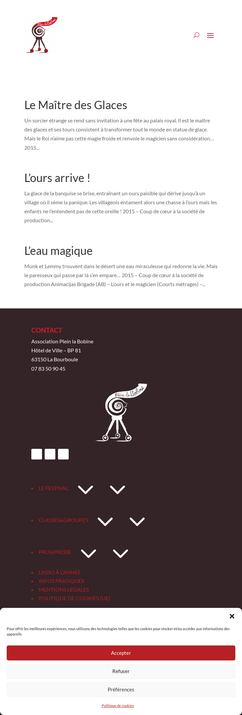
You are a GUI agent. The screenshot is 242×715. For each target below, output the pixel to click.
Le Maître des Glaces (75, 104)
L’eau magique (58, 250)
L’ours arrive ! (57, 177)
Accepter (121, 653)
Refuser (121, 671)
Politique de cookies (118, 705)
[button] (232, 616)
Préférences (121, 689)
